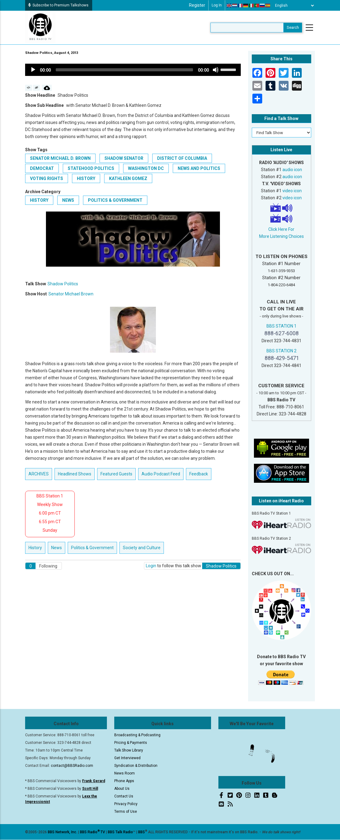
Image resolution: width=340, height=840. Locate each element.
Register (197, 5)
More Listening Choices (281, 236)
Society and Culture (142, 547)
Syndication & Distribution (135, 765)
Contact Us (123, 796)
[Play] (33, 70)
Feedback (198, 473)
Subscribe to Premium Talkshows (58, 5)
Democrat (42, 168)
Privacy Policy (126, 804)
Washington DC (146, 168)
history (86, 178)
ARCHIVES (38, 473)
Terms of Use (125, 811)
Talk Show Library (128, 750)
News (68, 200)
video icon (292, 190)
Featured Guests (116, 473)
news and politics (199, 168)
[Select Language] (293, 5)
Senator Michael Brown (70, 293)
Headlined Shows (74, 473)
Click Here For (281, 229)
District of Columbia (182, 158)
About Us (122, 788)
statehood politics (91, 168)
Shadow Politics (62, 283)
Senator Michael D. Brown (60, 158)
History (39, 200)
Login (151, 565)
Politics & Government (115, 200)
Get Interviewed (127, 758)
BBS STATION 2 (281, 350)
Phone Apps (124, 781)
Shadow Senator (123, 158)
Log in (217, 5)
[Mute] (216, 70)
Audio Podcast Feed (161, 473)
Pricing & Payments (130, 743)
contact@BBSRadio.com (72, 765)
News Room (124, 773)
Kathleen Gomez (128, 178)
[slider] (124, 69)
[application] (133, 70)
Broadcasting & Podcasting (137, 735)
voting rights (46, 178)
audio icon (292, 169)
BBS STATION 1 (281, 326)
